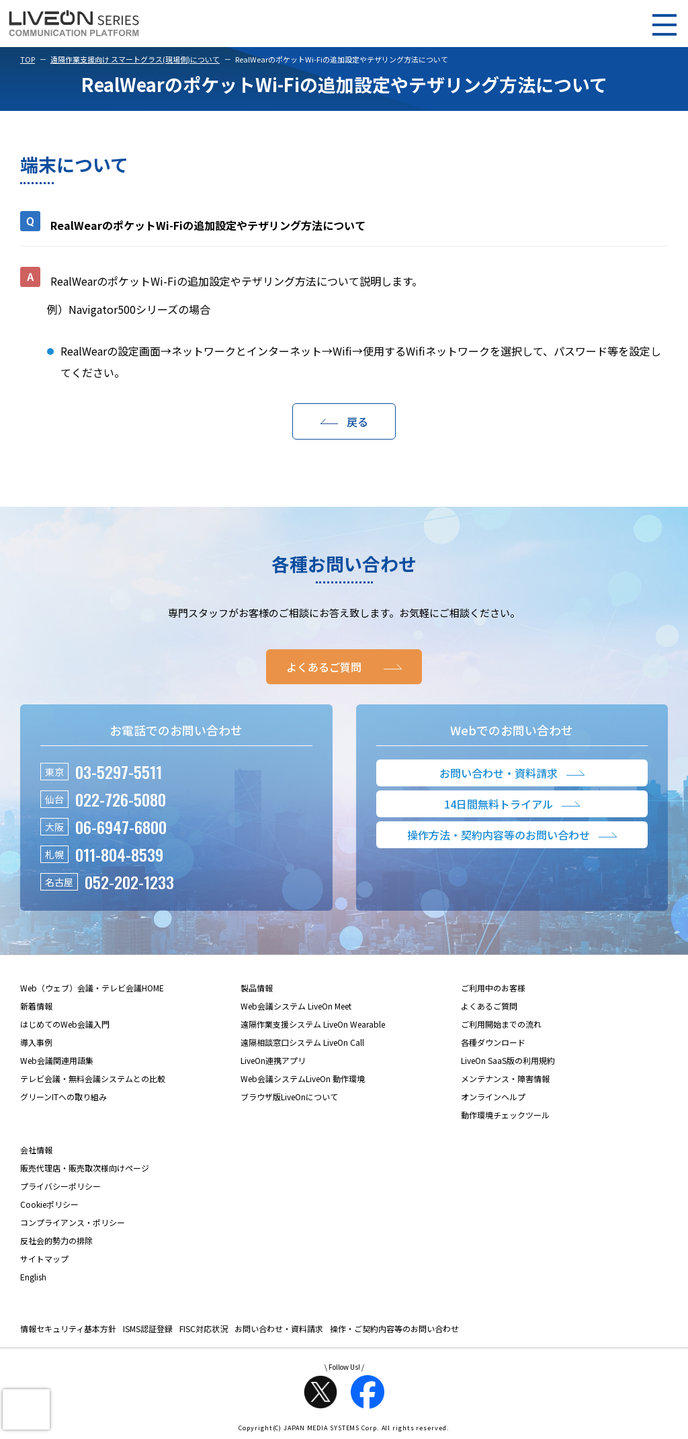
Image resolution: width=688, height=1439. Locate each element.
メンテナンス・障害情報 (505, 1078)
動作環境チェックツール (505, 1114)
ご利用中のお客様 (493, 987)
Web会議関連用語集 (56, 1060)
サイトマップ (44, 1258)
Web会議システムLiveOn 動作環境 (303, 1078)
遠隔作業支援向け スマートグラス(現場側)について (135, 59)
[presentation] (26, 1409)
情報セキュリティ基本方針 (68, 1328)
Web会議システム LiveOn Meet (296, 1006)
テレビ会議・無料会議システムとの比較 (92, 1078)
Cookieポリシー (49, 1204)
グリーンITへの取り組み (63, 1096)
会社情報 (36, 1149)
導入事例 (36, 1042)
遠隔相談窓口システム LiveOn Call (302, 1042)
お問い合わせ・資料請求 (278, 1328)
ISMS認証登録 (148, 1328)
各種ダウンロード (493, 1042)
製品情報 (257, 987)
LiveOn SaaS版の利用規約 (508, 1060)
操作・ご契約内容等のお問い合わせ (394, 1328)
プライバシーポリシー (60, 1186)
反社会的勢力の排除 (56, 1240)
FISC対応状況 (203, 1328)
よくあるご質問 (489, 1006)
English (33, 1276)
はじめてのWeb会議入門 (65, 1024)
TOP (27, 59)
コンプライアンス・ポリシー (72, 1222)
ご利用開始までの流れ (501, 1024)
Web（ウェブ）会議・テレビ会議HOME (92, 987)
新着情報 (36, 1006)
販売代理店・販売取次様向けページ (84, 1168)
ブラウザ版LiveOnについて (289, 1096)
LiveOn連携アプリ (273, 1060)
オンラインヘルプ (493, 1096)
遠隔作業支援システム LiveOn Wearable (313, 1024)
